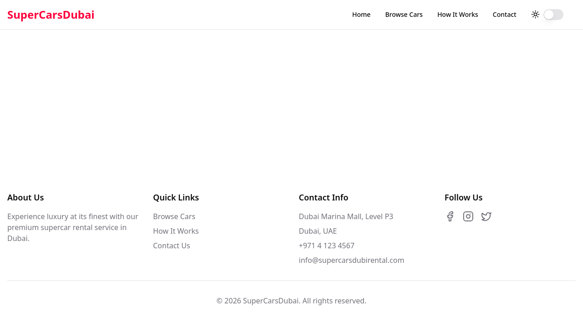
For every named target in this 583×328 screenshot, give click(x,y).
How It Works (457, 14)
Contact (505, 14)
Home (361, 14)
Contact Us (171, 246)
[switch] (553, 14)
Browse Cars (404, 14)
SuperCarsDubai (51, 14)
